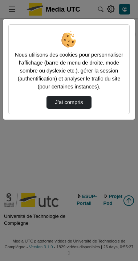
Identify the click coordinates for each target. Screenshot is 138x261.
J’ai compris (69, 102)
